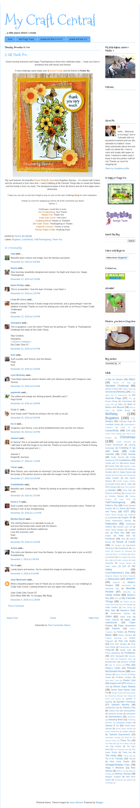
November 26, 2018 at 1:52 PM (25, 432)
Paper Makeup (112, 620)
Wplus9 (130, 780)
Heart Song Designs (114, 530)
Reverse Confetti (128, 662)
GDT (126, 511)
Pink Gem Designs (118, 644)
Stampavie (130, 714)
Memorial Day (112, 588)
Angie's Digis (127, 389)
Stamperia (131, 717)
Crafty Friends (128, 454)
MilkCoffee (127, 592)
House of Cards (125, 541)
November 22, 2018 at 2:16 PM (25, 316)
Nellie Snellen (111, 607)
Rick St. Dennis (115, 665)
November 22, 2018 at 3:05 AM (25, 262)
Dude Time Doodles (127, 487)
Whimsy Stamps (123, 774)
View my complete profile (117, 168)
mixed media (112, 594)
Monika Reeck (18, 519)
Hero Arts (119, 533)
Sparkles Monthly (120, 705)
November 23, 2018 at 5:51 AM (25, 386)
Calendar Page (125, 421)
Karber (132, 554)
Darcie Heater (129, 463)
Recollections (111, 662)
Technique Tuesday (113, 738)
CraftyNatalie (17, 484)
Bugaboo (16, 239)
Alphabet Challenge (117, 385)
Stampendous (115, 717)
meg (13, 254)
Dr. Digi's (128, 484)
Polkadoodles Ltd (126, 647)
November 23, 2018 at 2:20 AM (25, 369)
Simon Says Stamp (124, 686)
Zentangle (109, 783)
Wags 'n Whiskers (114, 768)
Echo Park (127, 490)
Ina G (13, 424)
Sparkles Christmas (125, 702)
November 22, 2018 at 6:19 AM (25, 279)
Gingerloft (131, 515)
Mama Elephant (129, 576)
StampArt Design (115, 714)
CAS (128, 430)
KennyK (111, 557)
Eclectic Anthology (113, 493)
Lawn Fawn (110, 566)
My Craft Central (50, 20)
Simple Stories (117, 693)
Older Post (94, 618)
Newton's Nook (127, 610)
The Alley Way (110, 744)
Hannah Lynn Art (124, 527)
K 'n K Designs (121, 554)
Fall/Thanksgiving (42, 239)
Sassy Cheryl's (121, 674)
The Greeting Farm (121, 750)
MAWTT (130, 578)
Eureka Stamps (116, 496)
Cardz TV (125, 427)
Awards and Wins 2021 (78, 39)
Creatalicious (125, 460)
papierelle (16, 392)
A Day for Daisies (114, 379)
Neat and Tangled (126, 605)
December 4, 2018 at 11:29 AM (25, 600)
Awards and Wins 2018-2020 (51, 39)
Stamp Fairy (114, 711)
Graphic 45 (126, 517)
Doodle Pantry (114, 484)
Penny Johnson (125, 635)
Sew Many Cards (112, 680)
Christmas (127, 437)
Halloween (111, 523)
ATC (130, 398)
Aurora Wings (111, 401)
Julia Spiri (109, 554)
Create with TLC (112, 463)
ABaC (132, 379)
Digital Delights (112, 478)
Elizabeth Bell (130, 493)
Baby (120, 404)
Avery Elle (109, 404)
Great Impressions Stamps (118, 521)
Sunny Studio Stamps (124, 729)
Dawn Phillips (18, 285)
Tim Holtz (110, 755)
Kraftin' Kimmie (122, 560)
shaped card (115, 683)
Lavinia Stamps (125, 563)
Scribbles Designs (124, 677)
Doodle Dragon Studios (126, 481)
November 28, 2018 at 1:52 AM (25, 495)
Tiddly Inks (127, 752)
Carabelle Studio (112, 424)
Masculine (114, 578)
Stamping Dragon (124, 722)
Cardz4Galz (27, 239)
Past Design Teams (26, 39)
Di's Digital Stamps (124, 472)
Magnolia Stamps (112, 576)
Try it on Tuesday (114, 758)
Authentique (127, 401)
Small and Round (113, 699)
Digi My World (110, 475)
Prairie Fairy (125, 650)
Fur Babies (121, 508)
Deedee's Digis (129, 466)
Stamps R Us (112, 725)
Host (123, 539)
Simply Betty (130, 693)
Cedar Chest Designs (113, 434)
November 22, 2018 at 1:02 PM (25, 293)
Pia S (13, 565)
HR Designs (116, 545)
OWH (108, 616)
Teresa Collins (110, 741)
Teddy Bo (128, 738)
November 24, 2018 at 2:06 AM (25, 403)
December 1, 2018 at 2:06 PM (25, 559)
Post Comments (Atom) (59, 625)
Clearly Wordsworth (114, 445)
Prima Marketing (112, 653)
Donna (14, 268)
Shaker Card (129, 680)
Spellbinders (110, 708)
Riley (128, 665)
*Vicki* (14, 467)
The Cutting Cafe (126, 744)
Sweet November (112, 732)
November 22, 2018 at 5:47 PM (25, 349)
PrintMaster (129, 653)
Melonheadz (126, 585)
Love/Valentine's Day (117, 572)
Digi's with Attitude (126, 475)
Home (10, 39)
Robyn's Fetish (112, 668)
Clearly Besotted (123, 442)
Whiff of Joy (121, 771)
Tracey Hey (127, 756)
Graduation (113, 518)
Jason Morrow (76, 802)
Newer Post (12, 618)
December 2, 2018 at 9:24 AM (25, 573)
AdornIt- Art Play (121, 383)
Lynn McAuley (18, 375)
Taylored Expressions (119, 734)
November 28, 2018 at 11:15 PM (26, 513)
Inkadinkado (123, 548)
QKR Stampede (117, 656)
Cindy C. (15, 409)
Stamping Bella (115, 719)
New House (127, 607)
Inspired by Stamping (123, 551)
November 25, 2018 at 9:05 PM (25, 418)
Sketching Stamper (115, 696)
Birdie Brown (123, 410)
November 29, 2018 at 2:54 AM (25, 542)
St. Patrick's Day (127, 707)
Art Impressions (120, 395)
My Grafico (124, 602)
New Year (110, 610)
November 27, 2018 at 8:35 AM (25, 478)
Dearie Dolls (114, 466)
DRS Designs (111, 487)
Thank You (57, 239)
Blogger (99, 802)
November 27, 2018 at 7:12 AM (25, 461)
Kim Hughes (123, 557)
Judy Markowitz (19, 580)
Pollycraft (109, 650)
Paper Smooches (126, 625)
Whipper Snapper (113, 777)
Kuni (13, 355)
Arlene (14, 548)
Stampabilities (129, 711)
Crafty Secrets (117, 457)
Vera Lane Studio (119, 761)
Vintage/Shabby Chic (117, 764)
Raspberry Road (125, 659)
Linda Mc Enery (18, 299)
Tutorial (132, 759)
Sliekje (129, 696)
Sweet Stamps (129, 731)
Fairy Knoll (125, 499)
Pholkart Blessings (113, 638)
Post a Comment (16, 606)
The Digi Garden (113, 746)
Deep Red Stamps (116, 469)
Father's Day (111, 505)
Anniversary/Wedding (115, 392)
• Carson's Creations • (21, 342)
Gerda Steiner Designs (114, 515)
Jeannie (15, 438)
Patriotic (116, 628)
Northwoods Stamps (120, 613)
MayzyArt (116, 582)
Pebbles (120, 632)
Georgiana (16, 323)
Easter (112, 490)
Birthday (111, 414)
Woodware (119, 780)
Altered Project (111, 389)
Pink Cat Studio (127, 641)
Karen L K (16, 502)
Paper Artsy (125, 617)
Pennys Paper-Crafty (45, 230)
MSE (116, 598)
